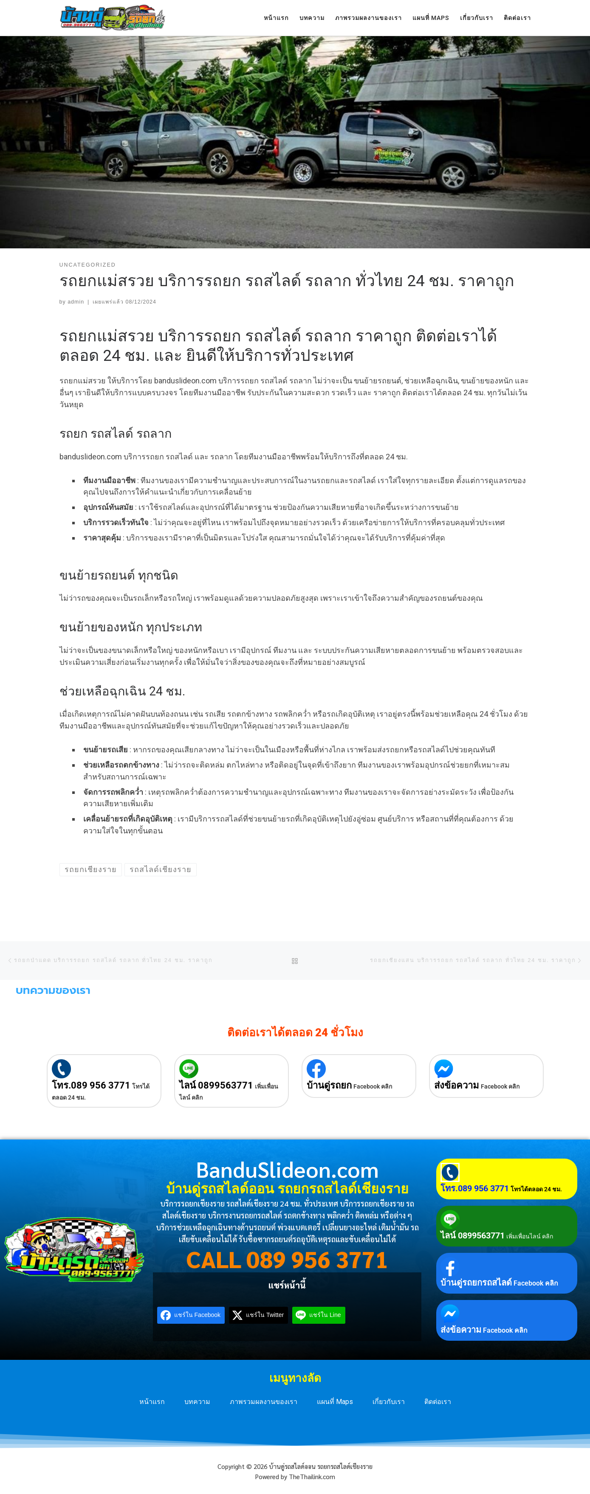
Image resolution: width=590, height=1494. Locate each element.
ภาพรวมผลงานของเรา (263, 1402)
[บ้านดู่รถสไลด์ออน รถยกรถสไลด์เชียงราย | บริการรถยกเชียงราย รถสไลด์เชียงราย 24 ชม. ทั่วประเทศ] (112, 16)
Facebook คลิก (372, 1086)
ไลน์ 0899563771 (216, 1085)
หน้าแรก (152, 1402)
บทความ (197, 1402)
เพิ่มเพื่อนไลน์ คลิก (529, 1236)
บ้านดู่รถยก (329, 1085)
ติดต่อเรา (437, 1402)
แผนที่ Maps (335, 1402)
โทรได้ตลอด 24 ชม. (536, 1189)
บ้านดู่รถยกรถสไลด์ (476, 1282)
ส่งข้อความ (456, 1085)
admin (76, 302)
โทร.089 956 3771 (91, 1085)
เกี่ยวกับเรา (389, 1402)
